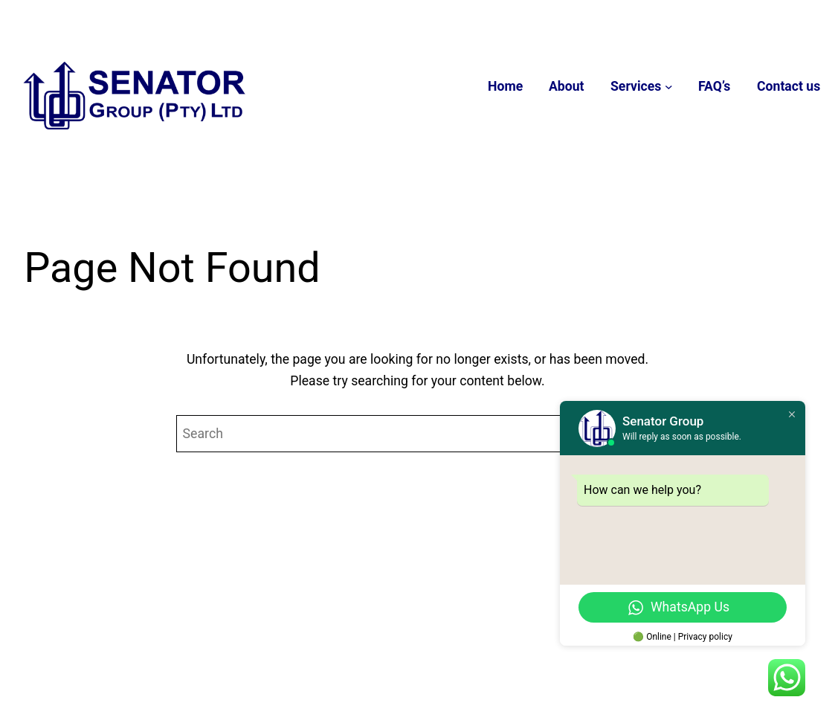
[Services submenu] (669, 87)
